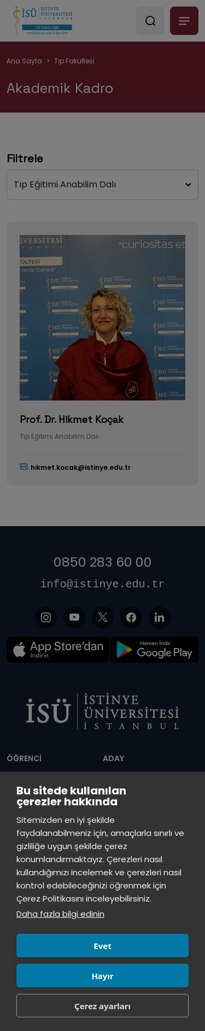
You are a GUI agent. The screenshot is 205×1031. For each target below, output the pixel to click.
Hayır (102, 975)
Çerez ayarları (102, 1005)
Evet (102, 945)
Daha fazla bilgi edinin (60, 914)
